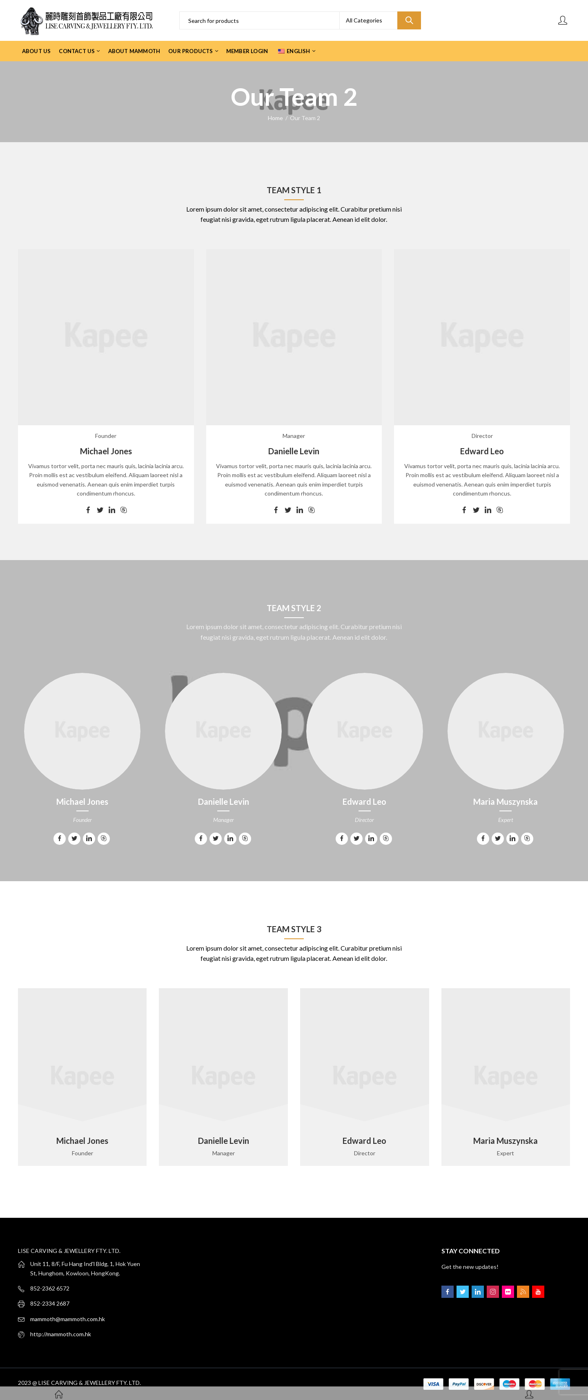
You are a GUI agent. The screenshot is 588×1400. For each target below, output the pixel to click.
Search (409, 20)
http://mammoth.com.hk (60, 1334)
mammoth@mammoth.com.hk (67, 1318)
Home (275, 117)
